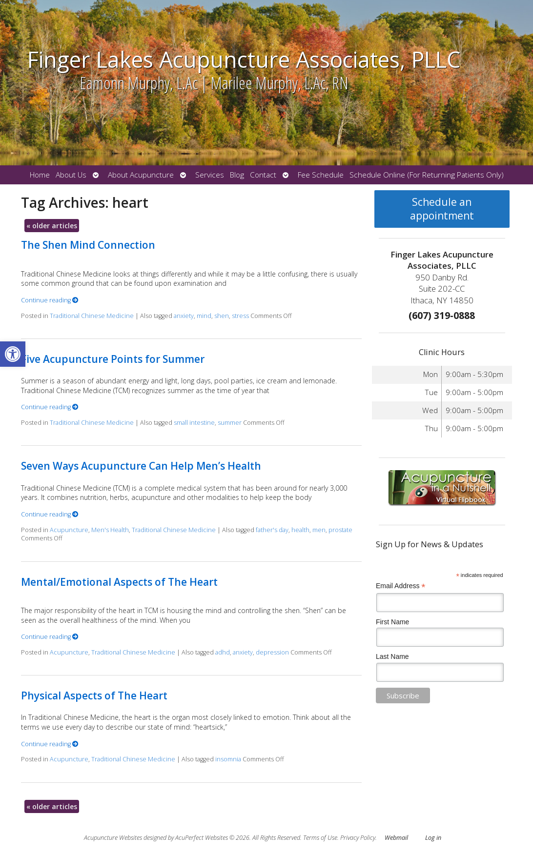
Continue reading (50, 300)
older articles (51, 225)
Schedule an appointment (442, 208)
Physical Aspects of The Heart (94, 695)
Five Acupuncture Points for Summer (113, 359)
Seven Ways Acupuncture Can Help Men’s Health (141, 466)
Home (40, 175)
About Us (71, 175)
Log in (433, 838)
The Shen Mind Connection (88, 245)
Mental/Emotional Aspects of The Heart (119, 582)
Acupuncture (69, 530)
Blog (237, 175)
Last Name (392, 656)
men (319, 530)
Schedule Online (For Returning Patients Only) (426, 175)
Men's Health (110, 530)
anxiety (184, 316)
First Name (392, 622)
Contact (263, 175)
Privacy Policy (357, 838)
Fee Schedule (321, 175)
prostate (340, 530)
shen (221, 316)
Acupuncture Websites (113, 838)
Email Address (401, 586)
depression (272, 652)
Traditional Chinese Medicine (92, 316)
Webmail (396, 838)
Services (209, 175)
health (300, 530)
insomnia (228, 759)
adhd (222, 652)
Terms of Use (320, 838)
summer (230, 422)
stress (240, 316)
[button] (12, 354)
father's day (272, 530)
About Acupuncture (141, 175)
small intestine (194, 422)
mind (204, 316)
